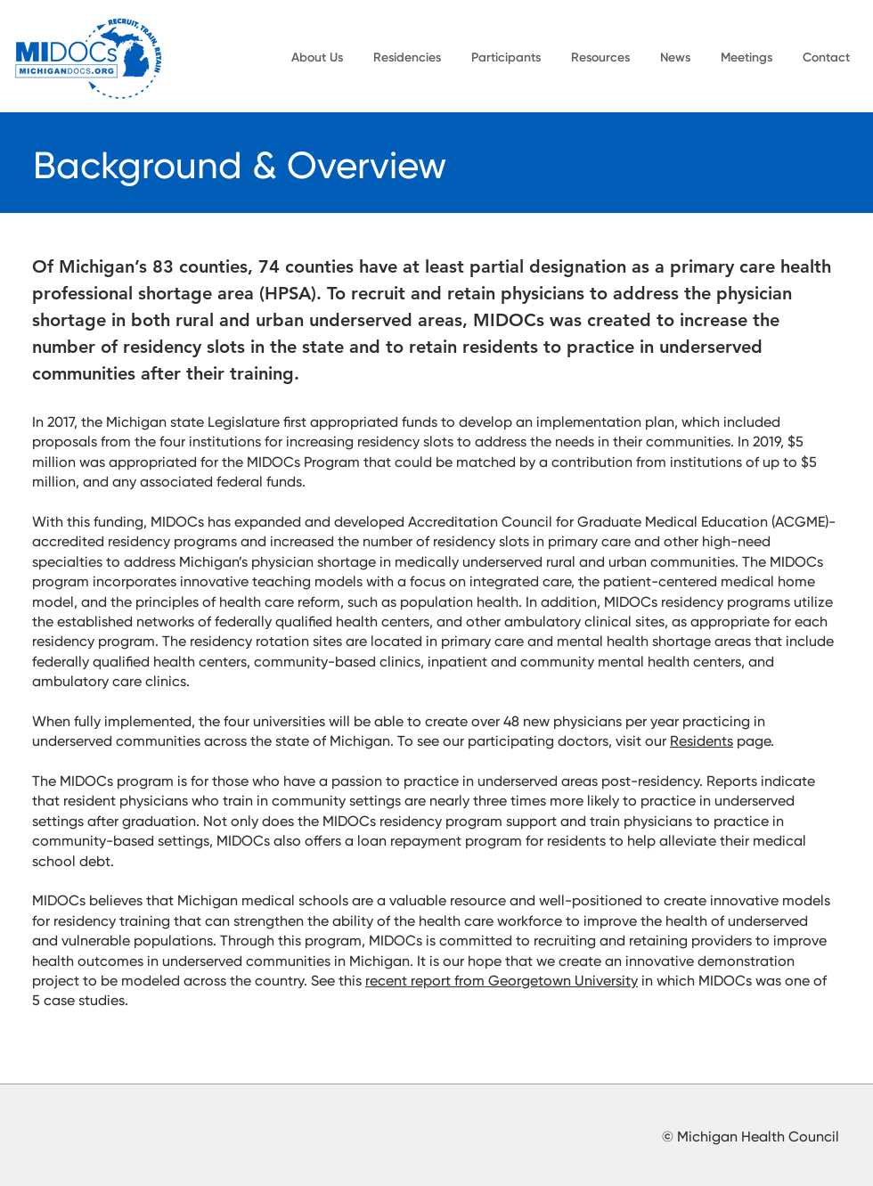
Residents (701, 742)
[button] (317, 58)
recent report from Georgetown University (501, 982)
